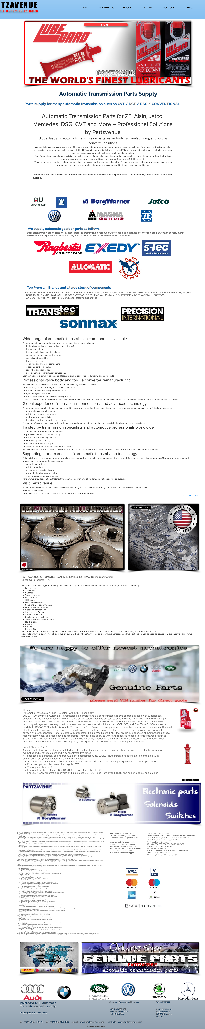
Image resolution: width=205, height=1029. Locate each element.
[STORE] (106, 24)
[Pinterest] (24, 565)
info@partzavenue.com (92, 1022)
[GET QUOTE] (32, 699)
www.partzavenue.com (33, 490)
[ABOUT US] (141, 507)
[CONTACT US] (192, 495)
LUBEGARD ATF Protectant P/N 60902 (79, 770)
